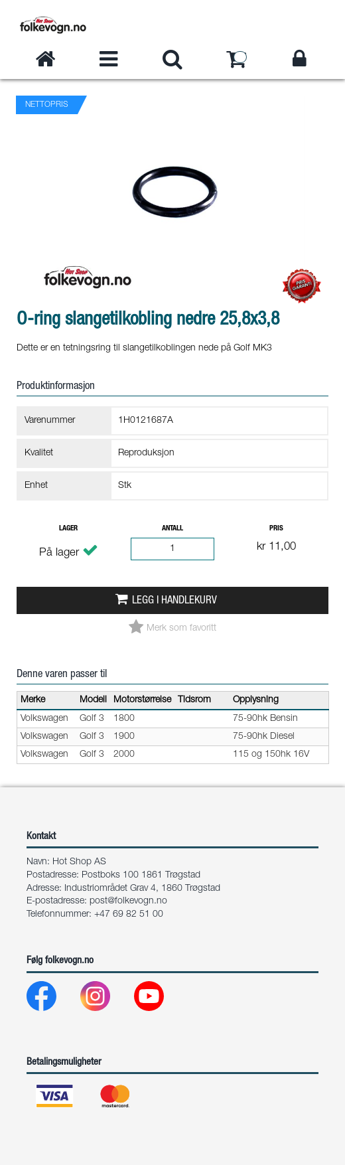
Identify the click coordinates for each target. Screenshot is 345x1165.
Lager (68, 528)
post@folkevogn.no (128, 901)
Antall (172, 528)
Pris (276, 528)
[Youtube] (159, 999)
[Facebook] (52, 999)
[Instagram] (105, 999)
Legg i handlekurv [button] (174, 601)
